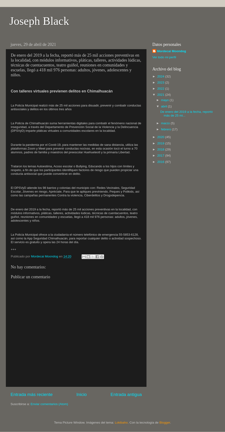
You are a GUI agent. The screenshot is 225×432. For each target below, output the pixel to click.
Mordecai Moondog (171, 51)
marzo (166, 123)
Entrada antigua (126, 394)
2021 (161, 94)
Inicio (81, 394)
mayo (165, 100)
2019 (161, 143)
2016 (161, 162)
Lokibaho (121, 422)
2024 (161, 76)
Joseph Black (39, 21)
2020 (161, 137)
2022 (161, 88)
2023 (161, 82)
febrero (166, 129)
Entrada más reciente (32, 394)
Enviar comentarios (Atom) (49, 404)
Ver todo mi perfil (164, 57)
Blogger (164, 422)
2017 (161, 155)
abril (164, 106)
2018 (161, 149)
